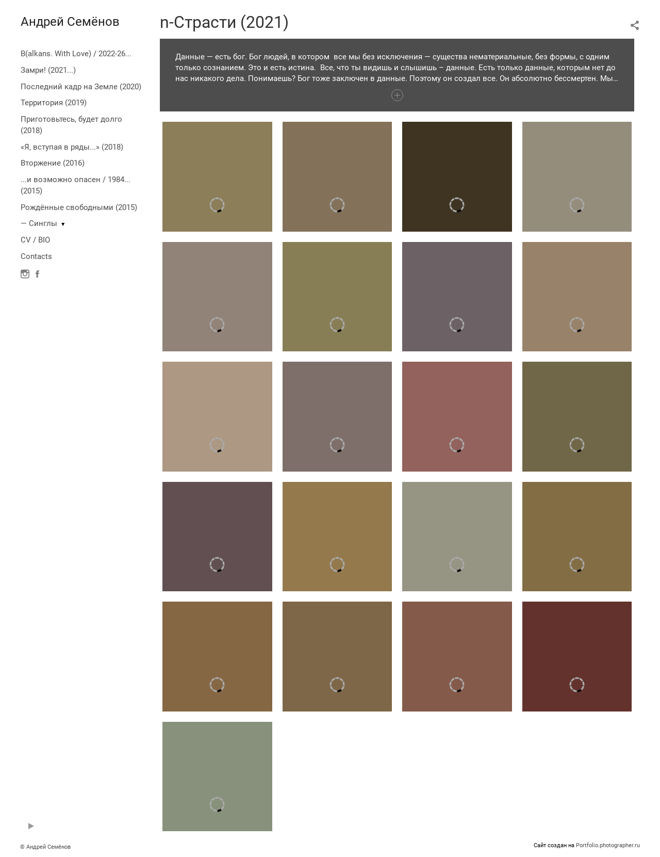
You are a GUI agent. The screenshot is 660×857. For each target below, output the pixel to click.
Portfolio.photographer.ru (608, 845)
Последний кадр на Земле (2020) (81, 86)
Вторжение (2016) (53, 163)
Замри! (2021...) (48, 70)
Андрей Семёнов (70, 21)
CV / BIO (35, 240)
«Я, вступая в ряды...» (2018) (72, 147)
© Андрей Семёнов (45, 847)
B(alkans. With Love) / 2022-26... (76, 53)
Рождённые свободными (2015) (79, 207)
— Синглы (39, 223)
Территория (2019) (54, 102)
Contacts (36, 256)
